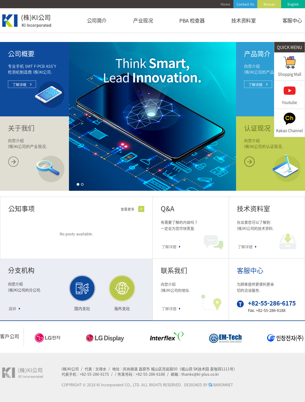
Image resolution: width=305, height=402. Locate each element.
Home (225, 4)
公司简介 (97, 20)
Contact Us (245, 4)
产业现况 (143, 20)
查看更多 (127, 208)
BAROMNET (223, 384)
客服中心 (292, 20)
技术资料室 (243, 20)
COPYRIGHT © (74, 384)
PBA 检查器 (191, 20)
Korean (269, 4)
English (293, 4)
